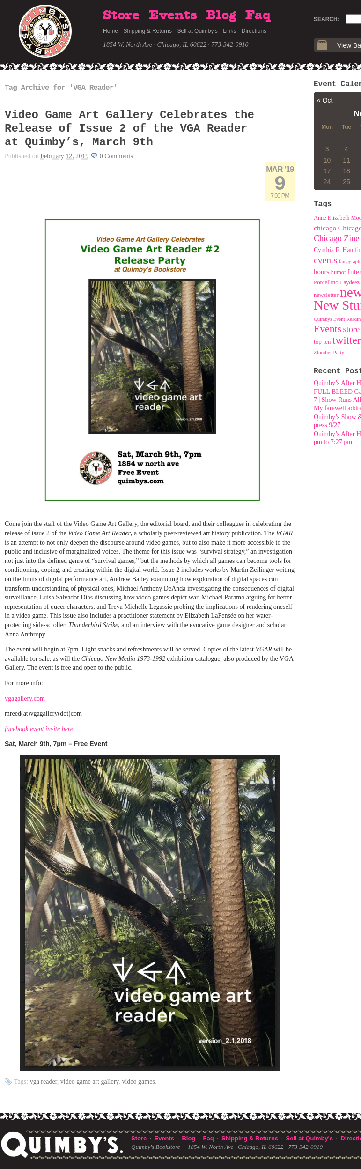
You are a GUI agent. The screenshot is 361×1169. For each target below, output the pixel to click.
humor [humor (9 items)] (338, 272)
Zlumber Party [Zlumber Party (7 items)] (329, 352)
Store (121, 15)
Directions (254, 31)
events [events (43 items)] (325, 260)
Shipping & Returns (148, 31)
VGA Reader (43, 1081)
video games (138, 1081)
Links (229, 31)
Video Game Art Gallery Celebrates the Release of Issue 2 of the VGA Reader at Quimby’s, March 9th (129, 128)
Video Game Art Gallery (89, 1081)
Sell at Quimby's (197, 31)
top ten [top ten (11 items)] (322, 341)
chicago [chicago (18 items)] (325, 228)
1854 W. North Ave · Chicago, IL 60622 (154, 44)
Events (173, 15)
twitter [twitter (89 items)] (346, 340)
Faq (258, 15)
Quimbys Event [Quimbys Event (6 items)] (329, 319)
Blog (221, 15)
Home (110, 31)
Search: (326, 19)
